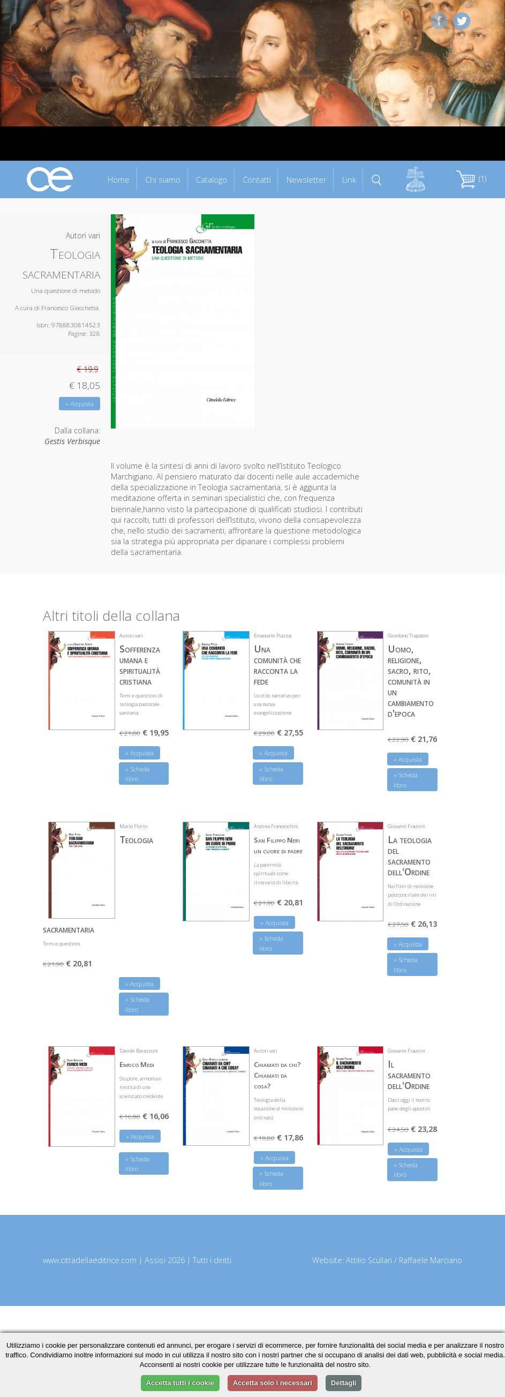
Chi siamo (162, 179)
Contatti (257, 179)
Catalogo (211, 179)
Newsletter (307, 179)
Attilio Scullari (369, 1260)
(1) (471, 179)
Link (349, 179)
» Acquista (79, 404)
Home (119, 179)
